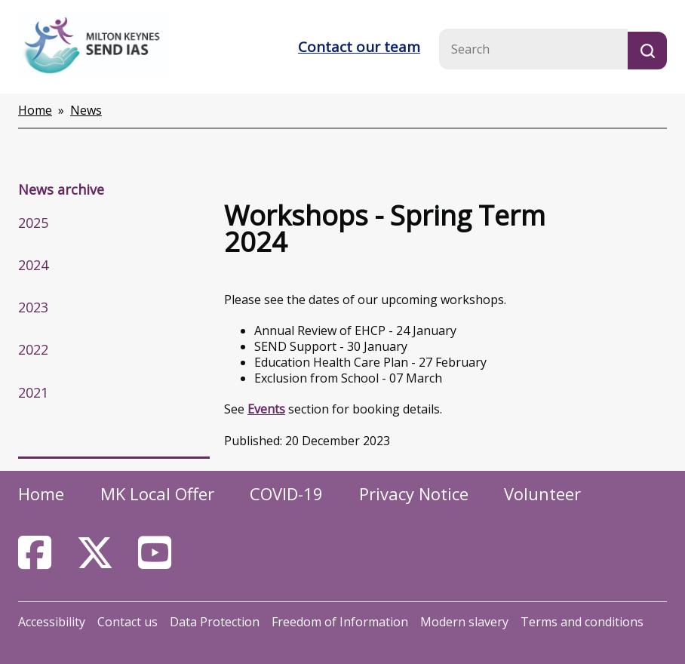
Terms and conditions (582, 621)
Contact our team (359, 47)
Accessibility (51, 621)
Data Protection (215, 621)
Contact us (127, 621)
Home (35, 110)
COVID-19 (286, 493)
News (86, 110)
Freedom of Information (340, 621)
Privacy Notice (413, 493)
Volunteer (542, 493)
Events (266, 409)
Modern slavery (464, 621)
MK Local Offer (157, 493)
